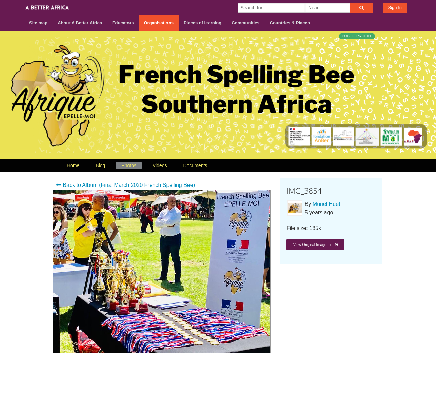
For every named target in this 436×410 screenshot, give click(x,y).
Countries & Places (290, 22)
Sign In (395, 7)
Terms (349, 383)
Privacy (373, 383)
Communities (245, 22)
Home (73, 165)
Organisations (159, 22)
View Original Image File (315, 244)
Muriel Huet (326, 204)
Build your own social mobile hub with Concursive (218, 399)
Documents (195, 165)
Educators (123, 22)
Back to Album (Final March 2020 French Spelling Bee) (125, 185)
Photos (128, 165)
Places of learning (202, 22)
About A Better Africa (80, 22)
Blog (100, 165)
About (301, 383)
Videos (160, 165)
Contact (325, 383)
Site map (38, 22)
